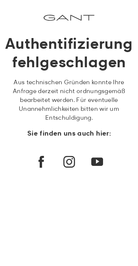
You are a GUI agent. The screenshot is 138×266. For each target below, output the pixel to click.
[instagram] (69, 162)
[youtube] (97, 162)
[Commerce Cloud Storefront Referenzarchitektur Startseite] (69, 18)
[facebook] (41, 162)
